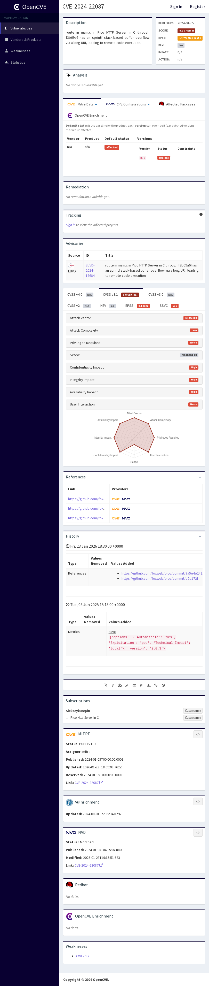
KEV (108, 305)
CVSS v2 (79, 305)
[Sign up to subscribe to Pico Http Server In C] (193, 718)
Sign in (176, 6)
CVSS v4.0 (80, 294)
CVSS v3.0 (161, 294)
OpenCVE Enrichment (87, 115)
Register (197, 6)
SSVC (169, 305)
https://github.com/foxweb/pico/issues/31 (101, 518)
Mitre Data (82, 104)
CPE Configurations (127, 104)
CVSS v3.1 (121, 294)
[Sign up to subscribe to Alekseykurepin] (193, 711)
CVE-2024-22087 (83, 6)
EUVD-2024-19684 (90, 270)
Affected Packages (177, 104)
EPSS (137, 305)
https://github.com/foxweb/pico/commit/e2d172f (106, 508)
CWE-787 (82, 956)
